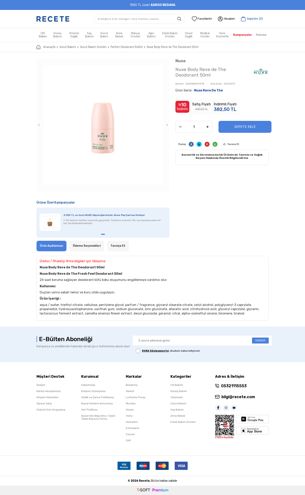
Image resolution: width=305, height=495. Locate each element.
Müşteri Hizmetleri (48, 397)
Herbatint (132, 421)
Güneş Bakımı (57, 35)
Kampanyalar (242, 35)
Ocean (130, 409)
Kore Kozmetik (222, 35)
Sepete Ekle (245, 127)
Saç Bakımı (89, 35)
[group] (103, 124)
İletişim (41, 384)
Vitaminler (176, 397)
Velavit (130, 391)
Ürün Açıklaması (51, 246)
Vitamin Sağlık (74, 35)
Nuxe (180, 60)
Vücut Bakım (104, 35)
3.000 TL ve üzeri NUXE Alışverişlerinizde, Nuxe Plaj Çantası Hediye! (104, 215)
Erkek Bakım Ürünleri (170, 35)
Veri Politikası (89, 409)
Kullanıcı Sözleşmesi (93, 391)
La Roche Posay (135, 397)
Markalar (261, 35)
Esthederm (132, 428)
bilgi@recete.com (238, 396)
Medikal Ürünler (205, 35)
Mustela (131, 403)
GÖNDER (260, 340)
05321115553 (234, 385)
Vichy (129, 415)
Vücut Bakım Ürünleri (93, 47)
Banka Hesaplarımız (49, 391)
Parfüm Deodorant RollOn (127, 47)
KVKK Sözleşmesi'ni (155, 350)
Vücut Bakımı (67, 47)
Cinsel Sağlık (188, 35)
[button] (39, 125)
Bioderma (132, 384)
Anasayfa (46, 47)
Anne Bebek (119, 35)
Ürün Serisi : (199, 90)
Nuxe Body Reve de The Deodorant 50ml (172, 47)
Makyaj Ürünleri (135, 35)
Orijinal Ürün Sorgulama (51, 409)
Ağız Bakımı (151, 35)
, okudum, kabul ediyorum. (168, 351)
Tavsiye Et (233, 144)
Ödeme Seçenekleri (87, 246)
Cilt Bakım (43, 35)
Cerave (130, 434)
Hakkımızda (88, 384)
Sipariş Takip (44, 403)
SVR (128, 440)
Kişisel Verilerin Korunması (97, 403)
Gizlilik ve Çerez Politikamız (97, 397)
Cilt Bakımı (176, 384)
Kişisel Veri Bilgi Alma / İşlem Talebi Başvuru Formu (98, 417)
